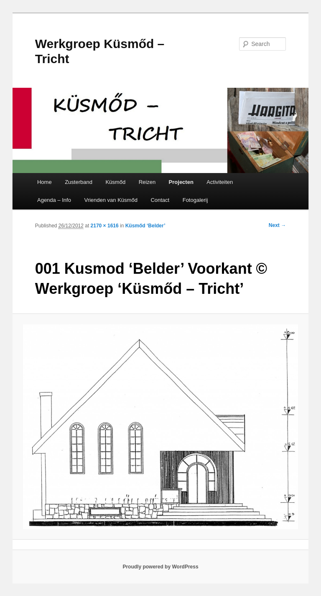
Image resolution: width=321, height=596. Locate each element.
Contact (159, 200)
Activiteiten (219, 182)
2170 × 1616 (105, 226)
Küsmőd (115, 182)
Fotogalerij (195, 200)
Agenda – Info (54, 200)
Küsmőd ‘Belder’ (145, 226)
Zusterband (78, 182)
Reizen (147, 182)
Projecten (181, 182)
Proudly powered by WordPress (160, 567)
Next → (277, 225)
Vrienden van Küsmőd (110, 200)
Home (44, 182)
